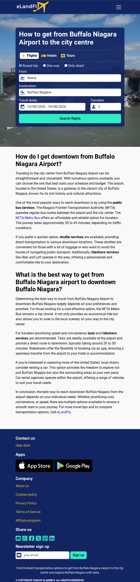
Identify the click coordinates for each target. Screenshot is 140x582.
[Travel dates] (55, 107)
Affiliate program (28, 521)
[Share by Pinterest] (45, 541)
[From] (73, 78)
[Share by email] (18, 541)
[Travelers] (108, 107)
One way (51, 66)
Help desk (23, 445)
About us (22, 486)
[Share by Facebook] (31, 541)
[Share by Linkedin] (51, 541)
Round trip (28, 66)
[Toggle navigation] (118, 7)
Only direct (74, 66)
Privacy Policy (26, 503)
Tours (68, 55)
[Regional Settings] (110, 7)
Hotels (49, 55)
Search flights (70, 118)
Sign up (78, 555)
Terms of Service (28, 512)
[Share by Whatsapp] (24, 541)
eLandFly (64, 412)
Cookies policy (26, 495)
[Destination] (73, 92)
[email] (45, 555)
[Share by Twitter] (38, 541)
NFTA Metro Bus (28, 218)
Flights (29, 55)
